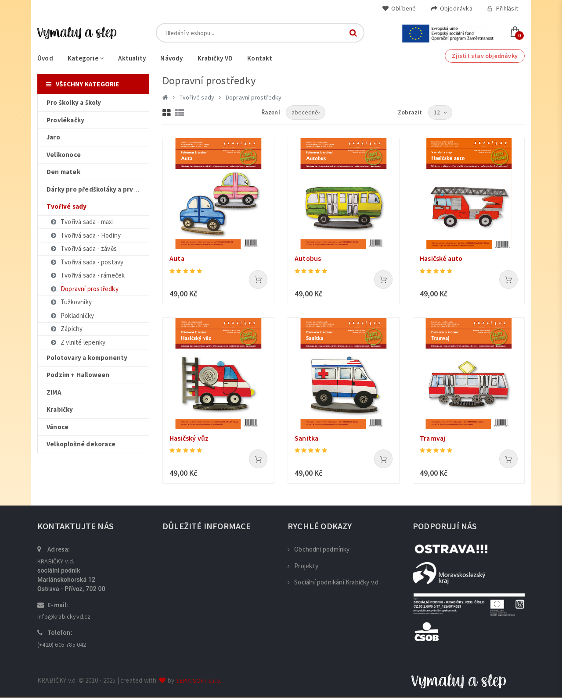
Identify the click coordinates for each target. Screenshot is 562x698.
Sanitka (307, 438)
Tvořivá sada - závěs (83, 248)
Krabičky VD (215, 58)
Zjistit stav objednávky (485, 56)
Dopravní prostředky (84, 289)
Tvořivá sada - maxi (82, 221)
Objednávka (451, 8)
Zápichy (66, 328)
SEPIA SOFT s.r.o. (198, 681)
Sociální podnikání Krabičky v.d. (334, 582)
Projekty (303, 566)
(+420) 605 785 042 (61, 645)
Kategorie (86, 58)
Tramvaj (433, 438)
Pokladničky (72, 315)
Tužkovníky (71, 302)
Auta (177, 258)
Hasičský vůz (189, 438)
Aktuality (132, 58)
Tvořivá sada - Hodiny (85, 235)
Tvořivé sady (197, 97)
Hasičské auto (442, 258)
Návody (171, 58)
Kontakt (259, 58)
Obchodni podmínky (319, 549)
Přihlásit (502, 8)
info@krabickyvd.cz (64, 617)
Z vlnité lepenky (77, 342)
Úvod (45, 58)
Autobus (308, 258)
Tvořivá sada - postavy (86, 262)
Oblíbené (399, 8)
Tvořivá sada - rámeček (87, 275)
